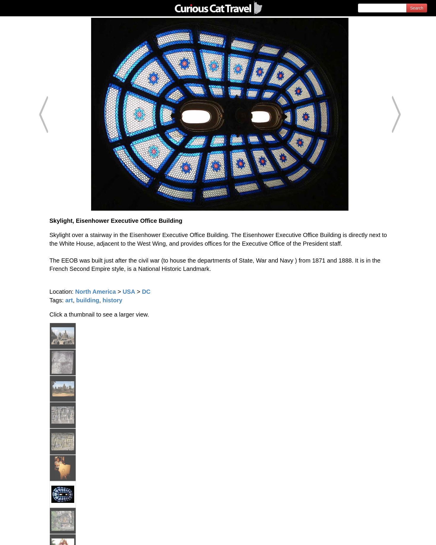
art (69, 300)
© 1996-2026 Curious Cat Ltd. (36, 535)
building (87, 300)
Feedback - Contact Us (406, 535)
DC (146, 291)
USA (129, 291)
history (112, 300)
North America (95, 291)
